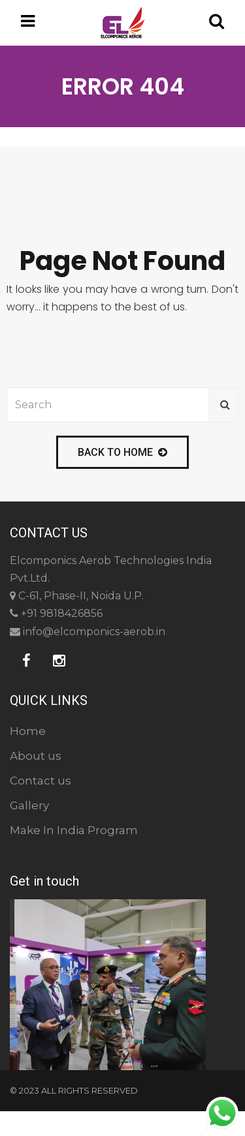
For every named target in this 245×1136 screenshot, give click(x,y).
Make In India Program (74, 830)
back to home (122, 452)
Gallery (29, 805)
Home (28, 731)
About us (35, 755)
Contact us (40, 780)
